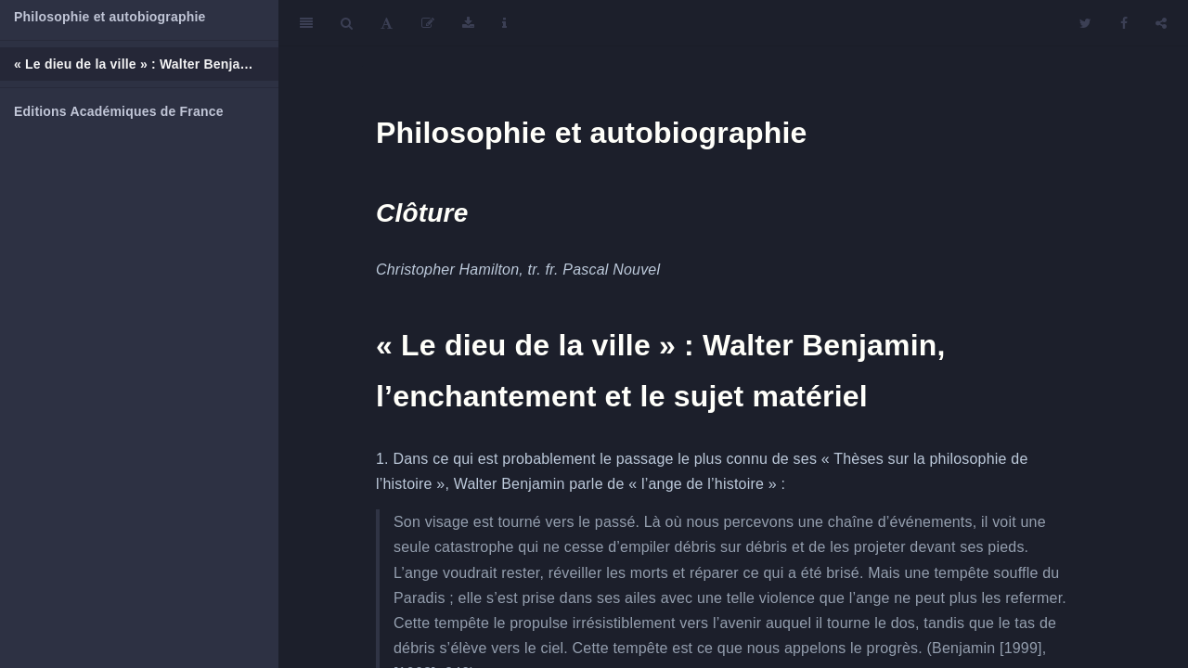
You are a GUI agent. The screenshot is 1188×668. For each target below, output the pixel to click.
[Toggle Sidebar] (306, 23)
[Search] (347, 23)
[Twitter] (1085, 23)
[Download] (468, 23)
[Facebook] (1124, 23)
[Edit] (427, 23)
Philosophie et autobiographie (109, 16)
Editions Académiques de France (119, 111)
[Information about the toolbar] (504, 23)
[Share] (1161, 23)
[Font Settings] (387, 23)
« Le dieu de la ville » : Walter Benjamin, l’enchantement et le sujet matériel (146, 64)
